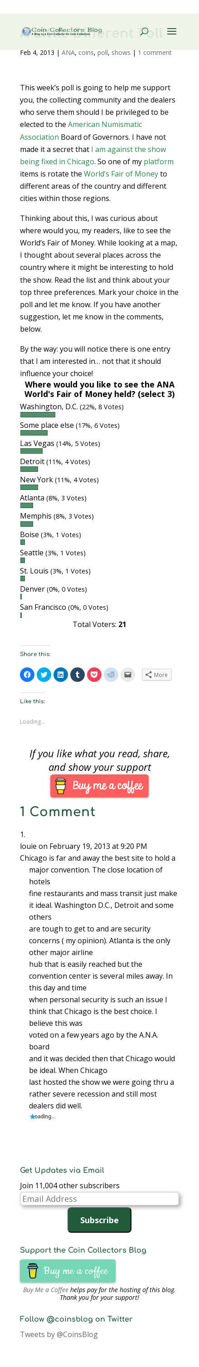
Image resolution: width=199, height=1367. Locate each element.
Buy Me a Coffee (45, 1289)
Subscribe (99, 1220)
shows (121, 52)
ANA (68, 52)
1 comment (155, 52)
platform (159, 162)
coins (86, 52)
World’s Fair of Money (121, 174)
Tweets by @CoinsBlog (59, 1334)
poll (102, 52)
